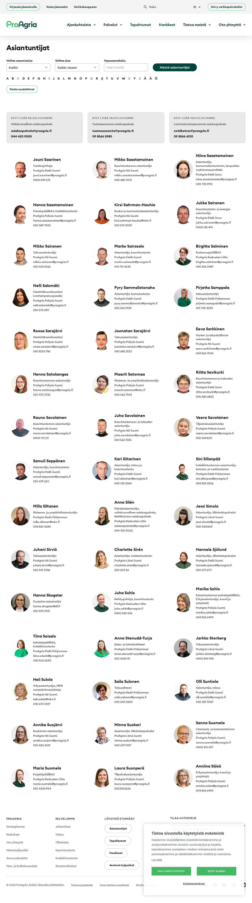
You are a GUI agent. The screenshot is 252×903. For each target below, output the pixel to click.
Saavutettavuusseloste (114, 885)
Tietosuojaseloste (82, 885)
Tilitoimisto (62, 842)
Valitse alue (62, 60)
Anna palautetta (17, 858)
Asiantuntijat (118, 828)
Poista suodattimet (22, 89)
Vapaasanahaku (115, 60)
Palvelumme (65, 818)
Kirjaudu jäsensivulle (23, 7)
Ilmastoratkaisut (66, 866)
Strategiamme (15, 826)
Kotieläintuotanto (67, 858)
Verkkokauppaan (85, 7)
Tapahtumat (140, 24)
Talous (60, 834)
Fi (197, 7)
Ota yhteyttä (14, 842)
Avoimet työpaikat (121, 865)
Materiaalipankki (17, 850)
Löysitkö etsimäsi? (120, 818)
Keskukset (12, 834)
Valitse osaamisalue (19, 60)
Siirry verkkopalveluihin (226, 7)
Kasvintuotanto (65, 850)
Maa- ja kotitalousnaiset (21, 866)
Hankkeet (167, 24)
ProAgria (14, 818)
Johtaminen (63, 826)
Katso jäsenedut (57, 7)
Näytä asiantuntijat (175, 67)
